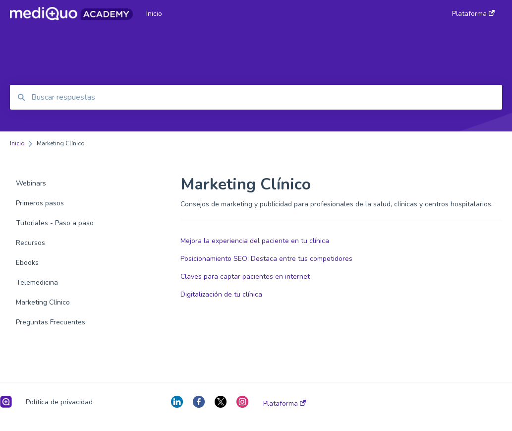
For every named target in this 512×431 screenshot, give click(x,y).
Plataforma (284, 404)
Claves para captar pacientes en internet (245, 276)
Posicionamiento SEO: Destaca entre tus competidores (266, 258)
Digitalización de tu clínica (221, 294)
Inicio (154, 13)
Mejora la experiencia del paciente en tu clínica (254, 241)
